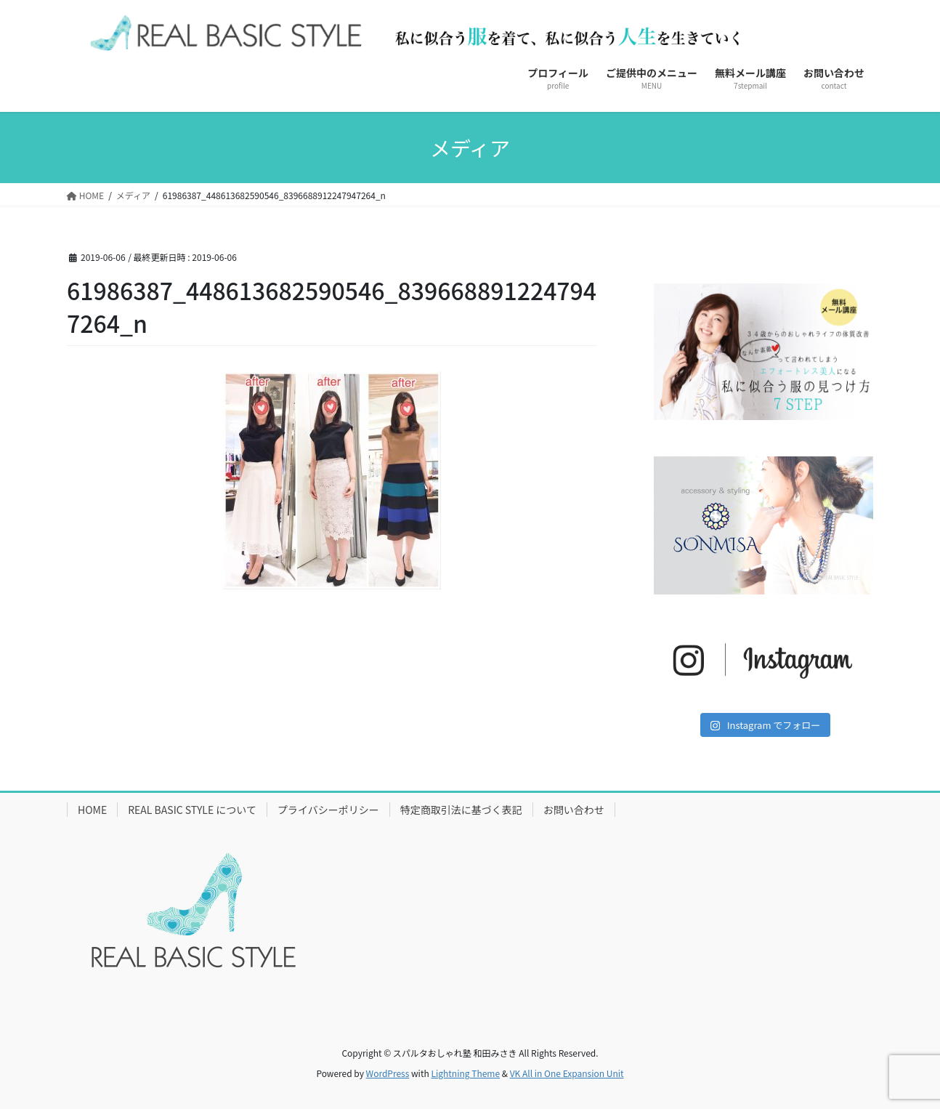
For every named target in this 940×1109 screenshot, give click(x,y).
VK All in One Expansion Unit (567, 1073)
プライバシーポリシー (328, 809)
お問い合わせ (573, 809)
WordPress (388, 1073)
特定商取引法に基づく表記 (461, 809)
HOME (92, 809)
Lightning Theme (465, 1073)
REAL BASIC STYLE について (192, 809)
